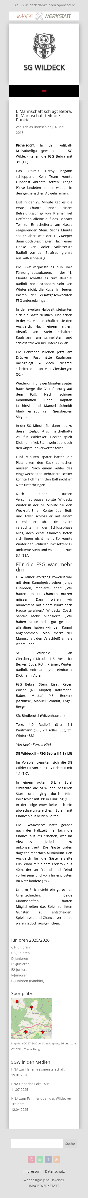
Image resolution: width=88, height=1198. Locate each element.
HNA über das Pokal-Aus (30, 1084)
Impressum (32, 1171)
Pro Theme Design (30, 1049)
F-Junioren (19, 975)
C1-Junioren (20, 947)
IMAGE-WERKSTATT (44, 1185)
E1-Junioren (20, 964)
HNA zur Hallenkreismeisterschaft (38, 1069)
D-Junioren (19, 958)
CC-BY (15, 1049)
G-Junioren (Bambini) (27, 981)
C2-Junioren (20, 953)
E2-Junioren (20, 969)
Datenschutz (55, 1171)
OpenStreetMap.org (47, 1043)
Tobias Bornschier (37, 127)
